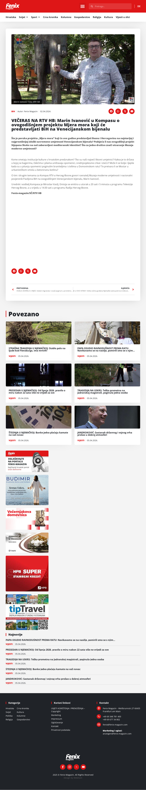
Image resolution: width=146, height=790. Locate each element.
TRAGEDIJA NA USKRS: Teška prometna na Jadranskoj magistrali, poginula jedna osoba (55, 659)
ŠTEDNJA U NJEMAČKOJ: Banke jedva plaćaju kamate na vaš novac (43, 669)
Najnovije (15, 635)
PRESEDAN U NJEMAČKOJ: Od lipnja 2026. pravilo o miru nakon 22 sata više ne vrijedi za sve (57, 649)
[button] (82, 6)
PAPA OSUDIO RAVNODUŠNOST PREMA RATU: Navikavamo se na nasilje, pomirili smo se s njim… (60, 640)
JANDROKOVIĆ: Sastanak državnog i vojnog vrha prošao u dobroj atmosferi (48, 679)
